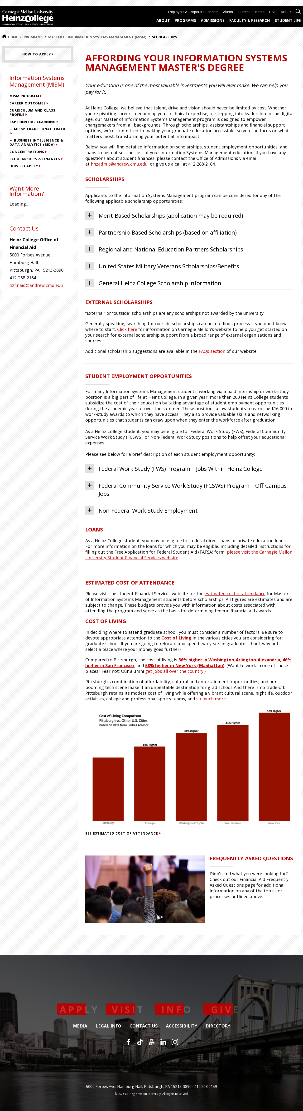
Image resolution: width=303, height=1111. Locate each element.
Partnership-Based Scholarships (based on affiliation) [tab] (161, 232)
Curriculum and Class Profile (32, 112)
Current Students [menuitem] (251, 12)
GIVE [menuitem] (272, 12)
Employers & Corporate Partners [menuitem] (193, 12)
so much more (211, 699)
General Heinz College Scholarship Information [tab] (153, 283)
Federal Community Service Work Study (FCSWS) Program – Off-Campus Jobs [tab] (186, 489)
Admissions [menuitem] (213, 20)
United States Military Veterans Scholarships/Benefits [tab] (162, 266)
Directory (218, 1026)
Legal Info (108, 1026)
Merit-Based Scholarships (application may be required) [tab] (164, 215)
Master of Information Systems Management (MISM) (97, 37)
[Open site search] (298, 10)
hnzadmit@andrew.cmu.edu (119, 164)
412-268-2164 (23, 277)
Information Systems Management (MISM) (37, 81)
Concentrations (28, 151)
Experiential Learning (34, 121)
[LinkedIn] (163, 1042)
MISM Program (26, 96)
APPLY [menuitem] (286, 12)
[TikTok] (140, 1042)
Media (80, 1026)
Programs (33, 37)
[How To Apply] (37, 54)
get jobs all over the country (174, 671)
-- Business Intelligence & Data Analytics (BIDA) (36, 142)
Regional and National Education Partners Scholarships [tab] (164, 249)
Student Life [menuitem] (288, 20)
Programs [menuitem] (185, 20)
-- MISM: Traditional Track (38, 130)
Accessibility (181, 1026)
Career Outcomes (29, 103)
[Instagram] (175, 1042)
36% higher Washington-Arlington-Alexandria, (230, 660)
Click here (127, 329)
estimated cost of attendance (235, 593)
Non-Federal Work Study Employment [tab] (141, 510)
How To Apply (25, 166)
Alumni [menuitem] (228, 12)
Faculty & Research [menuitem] (249, 20)
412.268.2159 (205, 1086)
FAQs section (212, 351)
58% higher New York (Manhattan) (184, 665)
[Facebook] (128, 1042)
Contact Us (144, 1026)
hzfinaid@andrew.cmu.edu (36, 285)
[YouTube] (151, 1042)
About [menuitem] (163, 20)
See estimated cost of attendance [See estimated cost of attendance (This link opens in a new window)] (123, 833)
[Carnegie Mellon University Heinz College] (27, 18)
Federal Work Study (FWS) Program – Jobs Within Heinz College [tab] (174, 468)
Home (10, 36)
